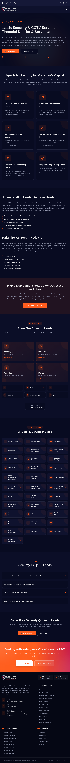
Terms (58, 760)
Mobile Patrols (42, 701)
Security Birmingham (9, 738)
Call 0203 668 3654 (36, 407)
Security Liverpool (8, 747)
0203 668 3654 (44, 663)
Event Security (42, 692)
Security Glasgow (8, 744)
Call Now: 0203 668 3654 (35, 305)
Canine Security (43, 710)
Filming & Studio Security (46, 695)
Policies (51, 760)
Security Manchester (9, 735)
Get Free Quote (24, 663)
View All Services (29, 51)
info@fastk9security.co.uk (10, 3)
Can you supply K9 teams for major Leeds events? (35, 584)
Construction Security (45, 698)
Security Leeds (7, 741)
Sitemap (66, 760)
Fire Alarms (41, 719)
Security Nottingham (9, 753)
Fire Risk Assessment (44, 722)
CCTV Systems (42, 707)
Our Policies (42, 738)
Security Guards (43, 690)
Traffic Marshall (43, 713)
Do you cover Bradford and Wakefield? (35, 592)
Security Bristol (7, 750)
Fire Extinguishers (43, 716)
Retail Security (42, 704)
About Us (41, 732)
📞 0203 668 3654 (10, 51)
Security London (7, 732)
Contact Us (41, 735)
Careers (40, 744)
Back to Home (44, 633)
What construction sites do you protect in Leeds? (35, 601)
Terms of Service (43, 741)
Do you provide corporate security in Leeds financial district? (35, 576)
